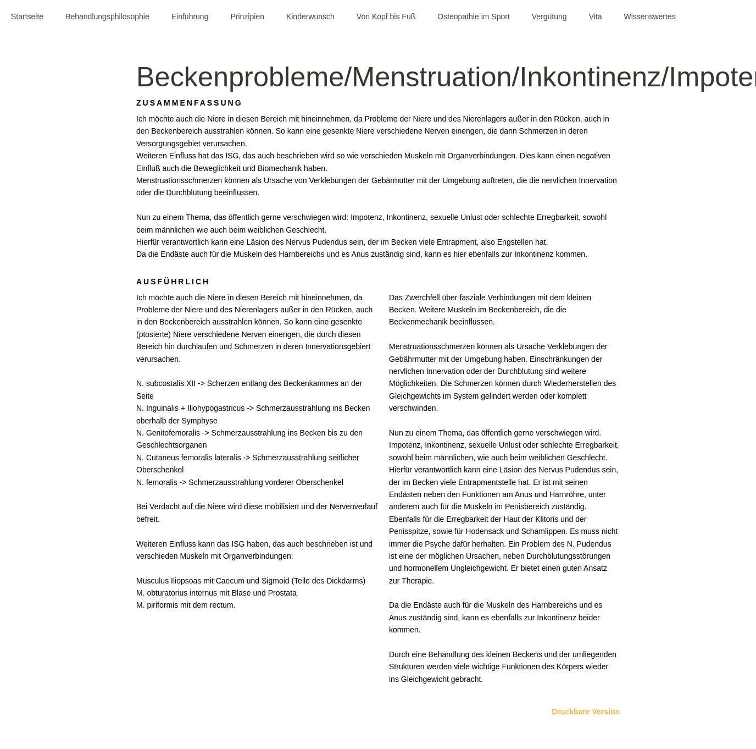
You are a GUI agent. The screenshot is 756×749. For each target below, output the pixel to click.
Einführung (190, 16)
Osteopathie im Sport (473, 16)
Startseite (27, 16)
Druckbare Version (586, 711)
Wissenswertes (650, 16)
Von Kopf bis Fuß (386, 16)
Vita (595, 16)
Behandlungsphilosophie (107, 16)
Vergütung (549, 16)
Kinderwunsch (310, 16)
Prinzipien (247, 16)
